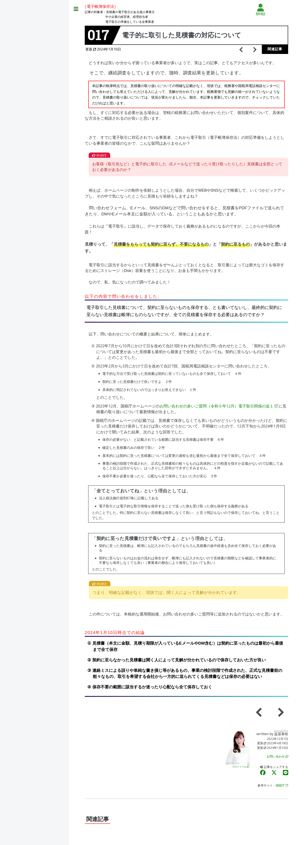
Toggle (76, 9)
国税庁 (282, 785)
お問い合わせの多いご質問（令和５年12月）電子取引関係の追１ (218, 406)
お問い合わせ (277, 756)
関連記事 (274, 49)
